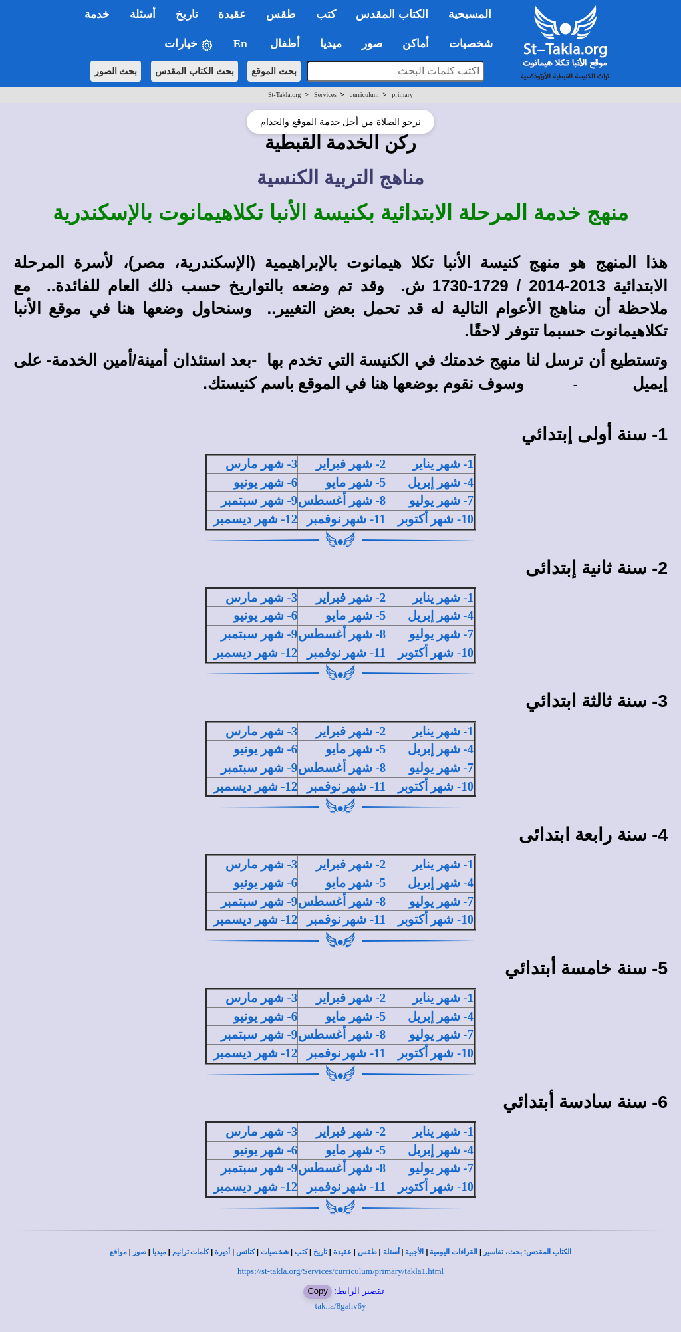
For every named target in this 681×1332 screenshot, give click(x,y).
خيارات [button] (188, 44)
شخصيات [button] (475, 43)
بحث (515, 1252)
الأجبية (414, 1252)
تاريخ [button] (187, 14)
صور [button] (372, 43)
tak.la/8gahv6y (340, 1306)
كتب (301, 1252)
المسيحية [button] (469, 14)
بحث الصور (116, 71)
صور (139, 1252)
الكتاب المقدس (548, 1252)
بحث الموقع (274, 71)
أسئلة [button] (143, 14)
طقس (367, 1252)
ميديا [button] (331, 43)
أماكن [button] (415, 43)
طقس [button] (281, 14)
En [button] (241, 43)
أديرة (222, 1252)
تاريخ (320, 1252)
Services (325, 94)
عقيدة (342, 1252)
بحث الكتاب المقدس (194, 71)
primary (402, 94)
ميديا (159, 1252)
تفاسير (493, 1252)
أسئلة (391, 1252)
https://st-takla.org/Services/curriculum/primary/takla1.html (340, 1271)
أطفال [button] (285, 43)
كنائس (245, 1252)
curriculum (364, 94)
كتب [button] (326, 14)
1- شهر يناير (443, 464)
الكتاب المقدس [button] (392, 14)
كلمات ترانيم (190, 1252)
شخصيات (275, 1252)
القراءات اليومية (453, 1252)
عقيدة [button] (232, 14)
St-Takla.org (284, 94)
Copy (317, 1291)
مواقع (118, 1252)
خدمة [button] (97, 14)
